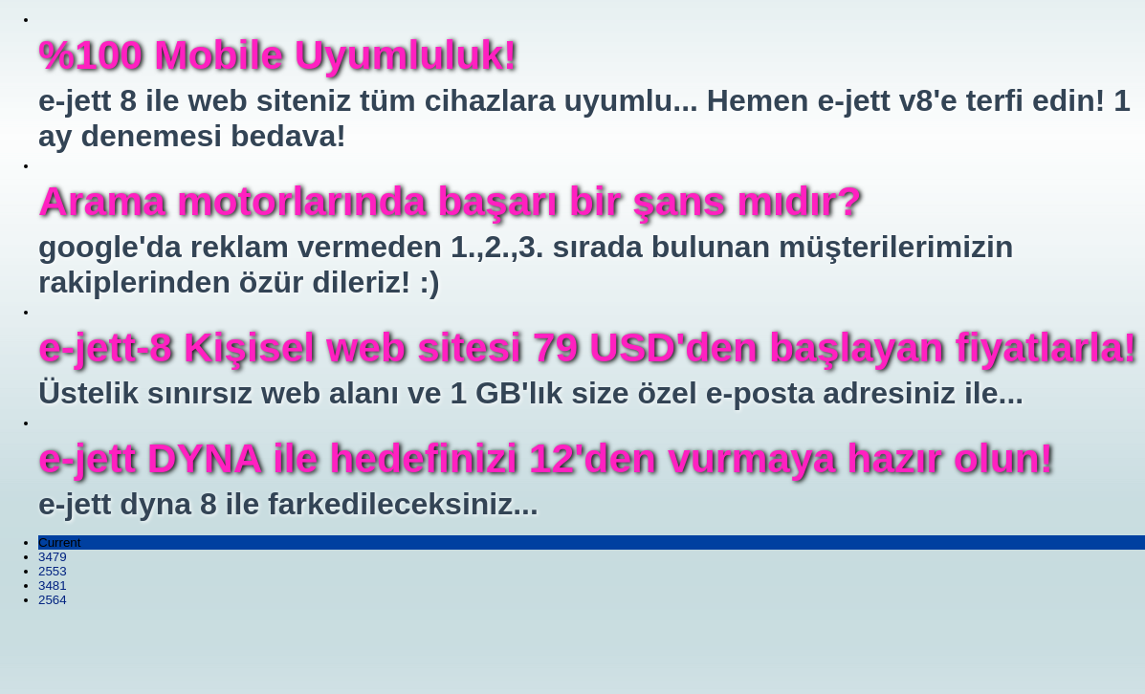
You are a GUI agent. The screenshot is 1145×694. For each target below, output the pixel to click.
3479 (52, 557)
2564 (52, 600)
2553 (52, 571)
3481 (52, 585)
